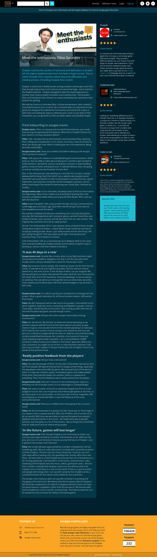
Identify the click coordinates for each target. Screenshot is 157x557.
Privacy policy (117, 555)
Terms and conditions (102, 555)
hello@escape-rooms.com (34, 527)
